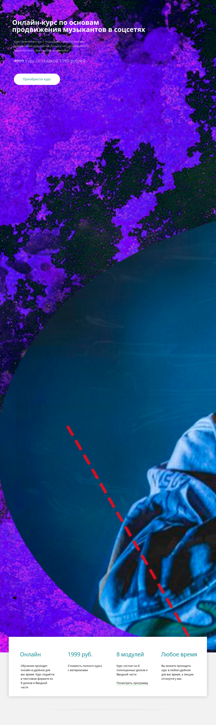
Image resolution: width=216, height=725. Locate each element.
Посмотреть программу (132, 683)
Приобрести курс (37, 79)
